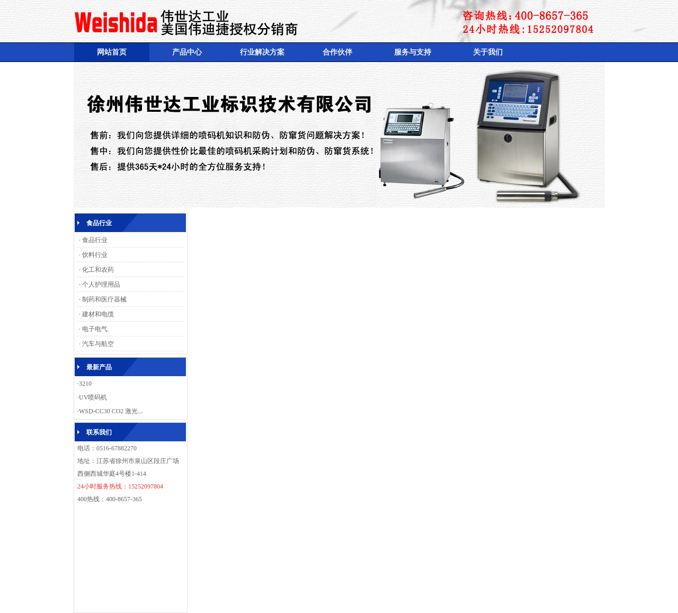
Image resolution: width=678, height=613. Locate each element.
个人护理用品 (101, 284)
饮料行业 (95, 255)
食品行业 (95, 240)
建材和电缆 (98, 314)
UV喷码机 (93, 397)
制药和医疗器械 (104, 299)
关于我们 (488, 52)
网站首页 (112, 52)
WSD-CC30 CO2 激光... (110, 411)
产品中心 (187, 52)
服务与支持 (412, 52)
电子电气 (95, 329)
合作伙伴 (337, 52)
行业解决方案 (262, 52)
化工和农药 (98, 269)
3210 (85, 383)
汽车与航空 (98, 344)
